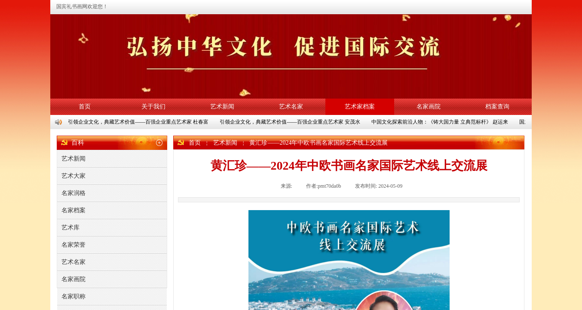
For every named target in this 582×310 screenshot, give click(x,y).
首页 (85, 106)
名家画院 (429, 106)
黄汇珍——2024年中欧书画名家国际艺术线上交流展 (318, 143)
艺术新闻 (222, 106)
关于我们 (153, 106)
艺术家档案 (360, 106)
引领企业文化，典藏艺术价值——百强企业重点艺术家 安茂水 (290, 122)
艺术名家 (291, 106)
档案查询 (497, 106)
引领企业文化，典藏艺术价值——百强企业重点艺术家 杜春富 (138, 122)
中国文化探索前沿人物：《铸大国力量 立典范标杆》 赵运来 (440, 122)
